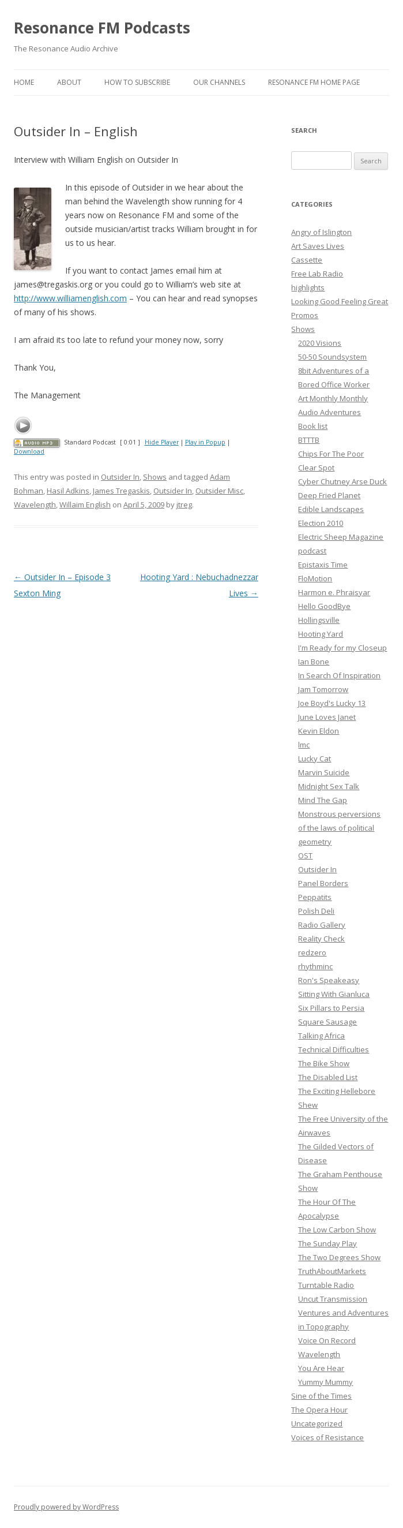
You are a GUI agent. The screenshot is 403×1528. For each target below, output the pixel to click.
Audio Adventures (329, 412)
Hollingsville (319, 620)
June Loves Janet (327, 717)
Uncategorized (316, 1423)
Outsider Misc (219, 490)
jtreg (184, 504)
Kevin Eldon (318, 731)
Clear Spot (316, 467)
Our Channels (219, 82)
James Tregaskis (121, 490)
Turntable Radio (326, 1285)
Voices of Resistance (327, 1437)
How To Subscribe (137, 82)
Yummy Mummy (325, 1382)
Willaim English (85, 504)
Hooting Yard (320, 634)
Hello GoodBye (324, 606)
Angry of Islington (321, 232)
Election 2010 (320, 523)
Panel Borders (323, 883)
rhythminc (315, 966)
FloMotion (315, 578)
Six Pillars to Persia (331, 1008)
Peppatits (315, 897)
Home (24, 82)
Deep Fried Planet (329, 495)
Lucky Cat (314, 758)
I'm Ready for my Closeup (342, 647)
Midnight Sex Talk (328, 786)
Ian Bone (313, 661)
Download (29, 451)
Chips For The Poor (331, 454)
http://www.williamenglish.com (70, 298)
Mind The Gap (322, 800)
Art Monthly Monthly (333, 398)
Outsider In (120, 477)
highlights (308, 287)
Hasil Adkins (68, 490)
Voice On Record (327, 1340)
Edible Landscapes (331, 509)
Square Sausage (327, 1022)
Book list (312, 426)
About (69, 82)
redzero (312, 952)
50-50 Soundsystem (332, 357)
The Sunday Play (327, 1243)
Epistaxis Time (323, 564)
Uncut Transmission (332, 1299)
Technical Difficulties (333, 1049)
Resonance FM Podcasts (102, 27)
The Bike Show (323, 1063)
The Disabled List (327, 1077)
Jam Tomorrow (323, 689)
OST (305, 855)
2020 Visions (319, 343)
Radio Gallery (321, 925)
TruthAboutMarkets (332, 1271)
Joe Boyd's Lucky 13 (332, 703)
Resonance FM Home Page (314, 82)
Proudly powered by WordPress (66, 1507)
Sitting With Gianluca (334, 994)
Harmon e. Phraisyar (334, 592)
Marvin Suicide (323, 772)
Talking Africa (321, 1035)
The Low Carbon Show (337, 1229)
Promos (304, 315)
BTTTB (308, 440)
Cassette (306, 260)
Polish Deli (316, 911)
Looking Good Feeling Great (339, 301)
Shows (155, 477)
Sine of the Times (321, 1396)
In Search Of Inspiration (339, 675)
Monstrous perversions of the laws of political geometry (339, 828)
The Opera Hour (319, 1409)
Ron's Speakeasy (328, 980)
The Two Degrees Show (339, 1257)
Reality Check (321, 938)
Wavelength (35, 504)
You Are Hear (321, 1368)
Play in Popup (205, 442)
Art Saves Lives (317, 246)
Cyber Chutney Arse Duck (342, 481)
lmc (304, 744)
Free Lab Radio (317, 273)
